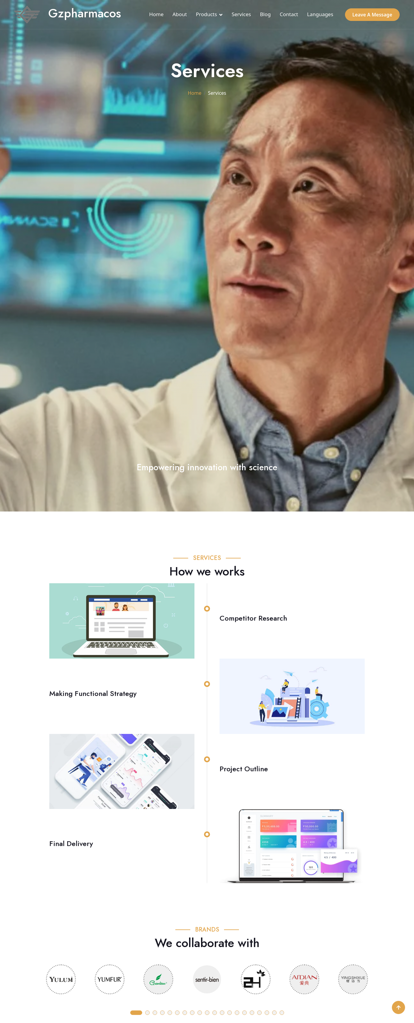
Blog (265, 14)
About (180, 14)
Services (241, 14)
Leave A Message (372, 14)
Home (156, 14)
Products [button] (206, 14)
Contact (289, 14)
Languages (320, 14)
